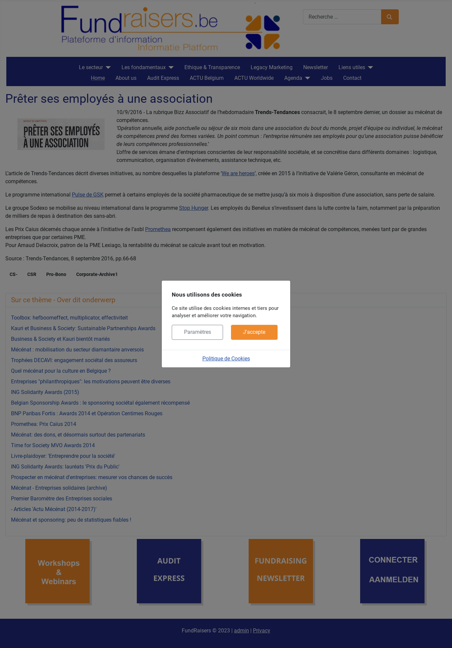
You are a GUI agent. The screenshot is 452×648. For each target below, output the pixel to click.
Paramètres (197, 332)
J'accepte (254, 332)
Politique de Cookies (226, 358)
